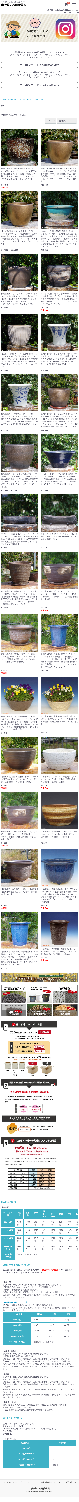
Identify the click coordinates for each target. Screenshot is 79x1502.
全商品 (3, 99)
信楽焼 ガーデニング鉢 (29, 99)
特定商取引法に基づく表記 (52, 1482)
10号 (41, 99)
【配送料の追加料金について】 (15, 1302)
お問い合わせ (70, 1482)
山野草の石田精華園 (40, 1488)
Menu (74, 2)
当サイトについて (10, 1482)
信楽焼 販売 (13, 99)
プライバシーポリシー (29, 1482)
